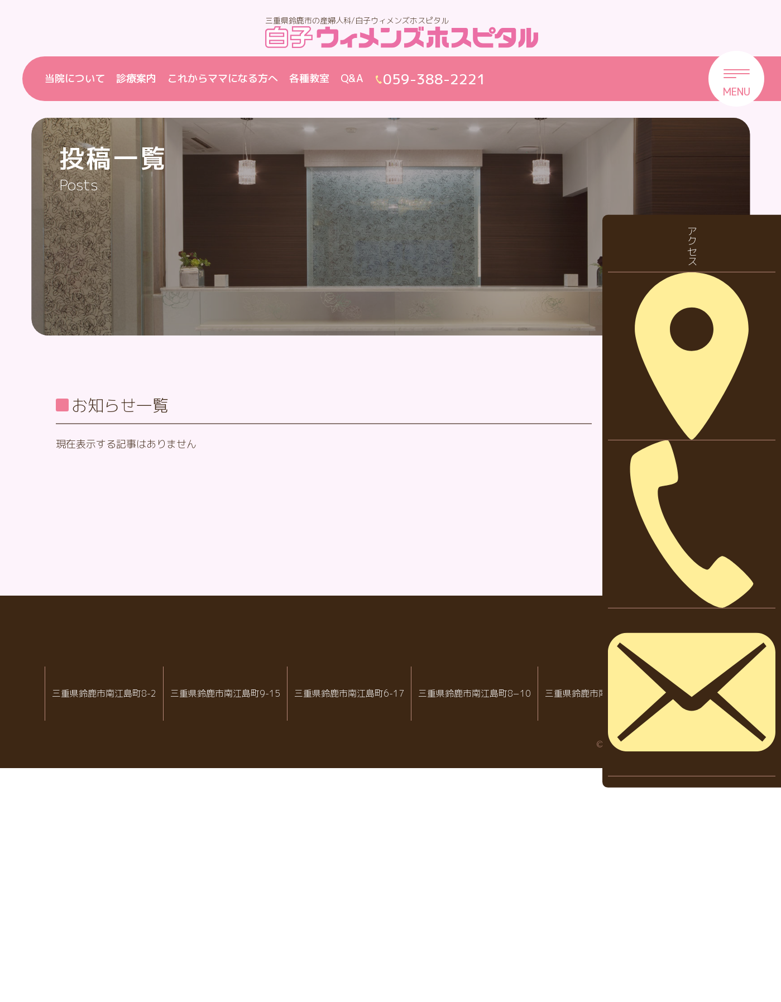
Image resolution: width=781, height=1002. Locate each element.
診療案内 (136, 78)
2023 (639, 730)
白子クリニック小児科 (382, 909)
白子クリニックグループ (391, 875)
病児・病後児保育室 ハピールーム (519, 909)
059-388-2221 (245, 945)
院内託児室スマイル (656, 909)
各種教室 (309, 78)
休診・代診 (652, 470)
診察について (657, 539)
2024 (639, 696)
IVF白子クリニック (104, 909)
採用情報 (647, 505)
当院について (75, 78)
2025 (639, 661)
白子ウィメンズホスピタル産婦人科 (241, 909)
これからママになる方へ (222, 78)
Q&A (352, 78)
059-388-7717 (523, 945)
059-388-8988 (386, 945)
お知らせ (647, 435)
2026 (639, 626)
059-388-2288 (108, 945)
